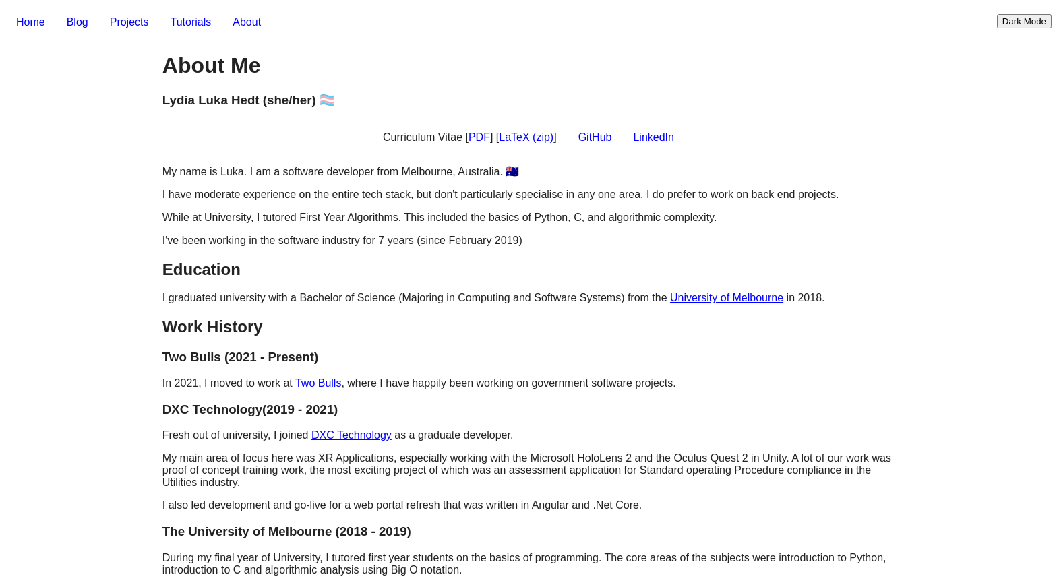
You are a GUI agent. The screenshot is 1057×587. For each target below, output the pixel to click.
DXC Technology (351, 435)
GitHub (595, 137)
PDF (479, 137)
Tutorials (191, 22)
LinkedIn (653, 137)
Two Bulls (318, 383)
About (247, 22)
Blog (77, 22)
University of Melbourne (726, 297)
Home (30, 22)
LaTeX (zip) (526, 137)
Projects (129, 22)
